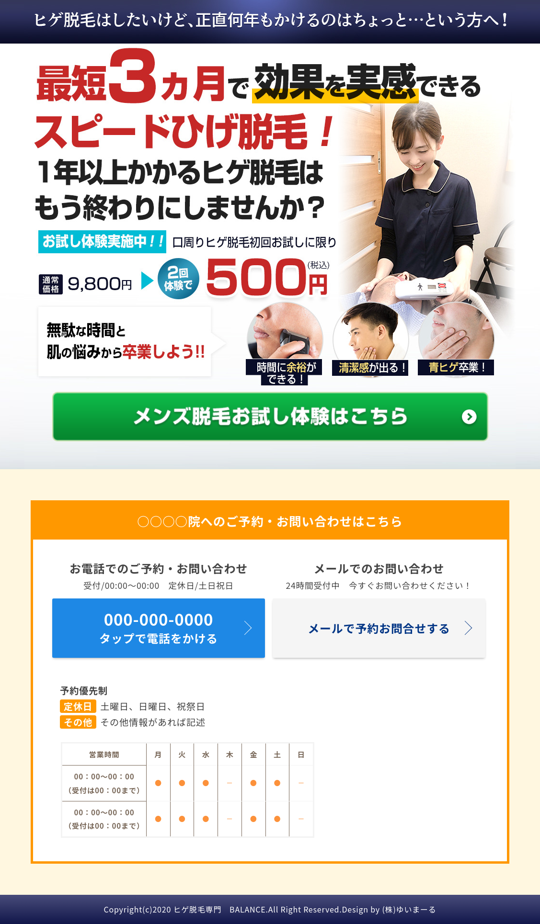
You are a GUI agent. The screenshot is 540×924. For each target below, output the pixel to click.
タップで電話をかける (158, 626)
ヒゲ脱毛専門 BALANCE (219, 909)
